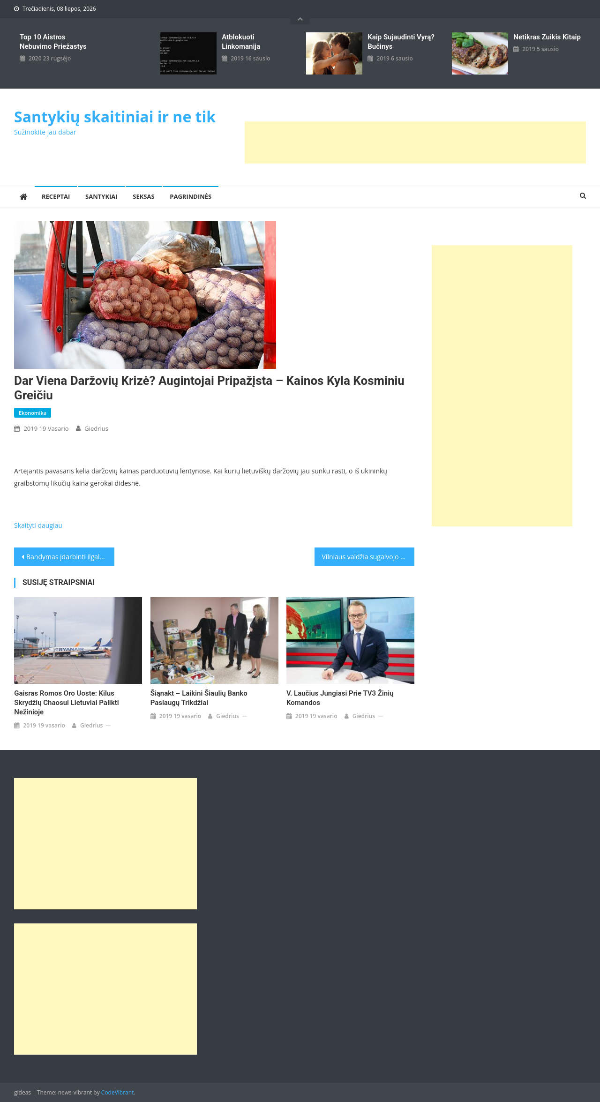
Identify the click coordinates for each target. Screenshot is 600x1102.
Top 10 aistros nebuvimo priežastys (53, 42)
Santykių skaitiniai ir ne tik (115, 116)
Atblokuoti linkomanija (241, 42)
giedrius (96, 428)
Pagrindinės (190, 196)
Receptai (56, 196)
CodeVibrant (117, 1092)
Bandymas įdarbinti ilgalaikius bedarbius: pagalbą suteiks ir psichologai (70, 556)
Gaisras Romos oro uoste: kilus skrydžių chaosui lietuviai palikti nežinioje (66, 702)
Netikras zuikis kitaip (546, 37)
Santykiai (101, 196)
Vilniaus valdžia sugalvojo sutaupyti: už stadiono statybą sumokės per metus (368, 556)
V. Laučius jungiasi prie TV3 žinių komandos (339, 698)
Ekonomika (32, 412)
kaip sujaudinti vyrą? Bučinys (401, 42)
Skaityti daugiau (38, 525)
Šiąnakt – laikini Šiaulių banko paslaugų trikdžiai (199, 698)
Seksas (143, 196)
